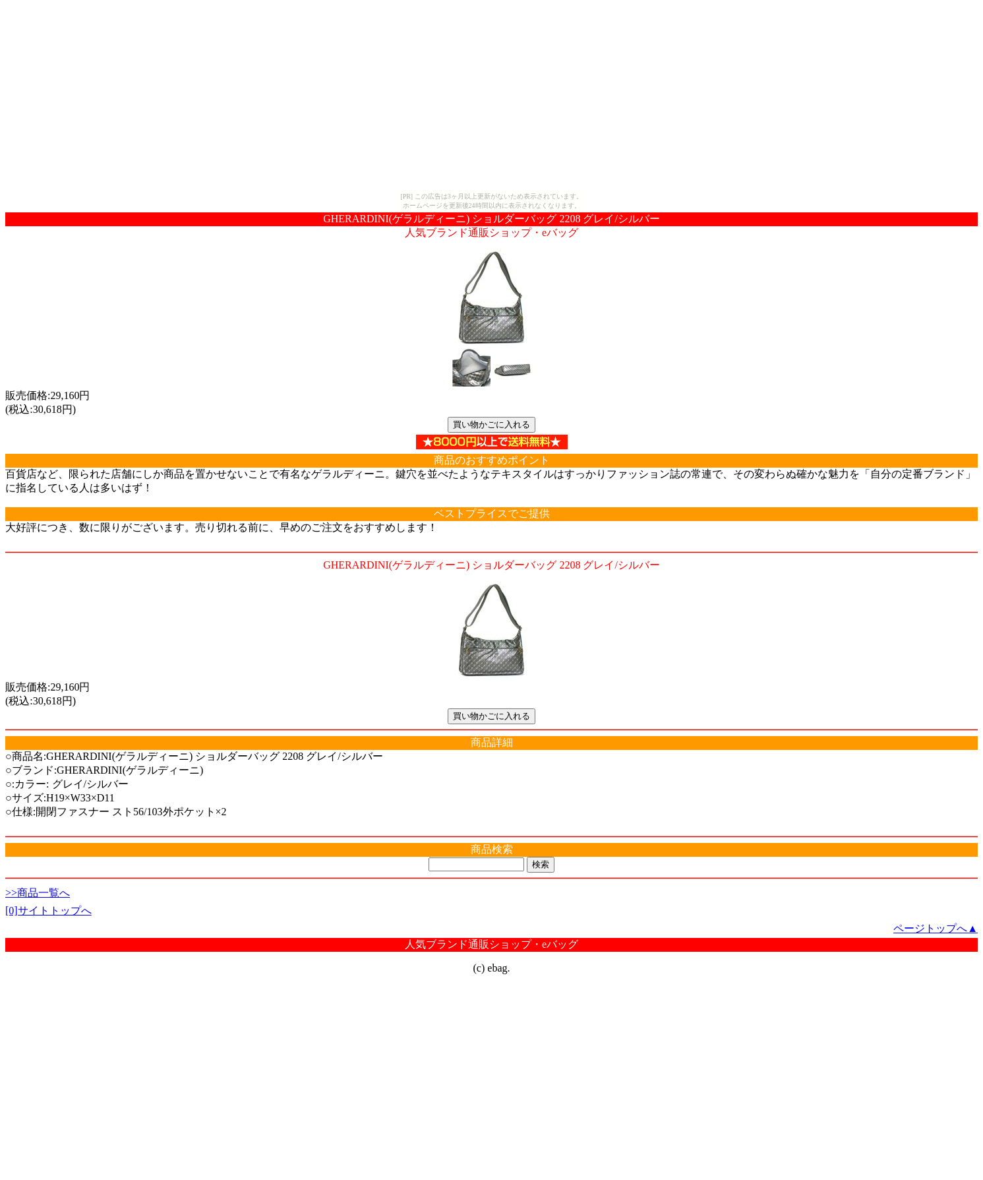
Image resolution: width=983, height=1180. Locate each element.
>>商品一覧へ (37, 892)
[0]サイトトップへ (48, 910)
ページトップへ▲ (935, 928)
